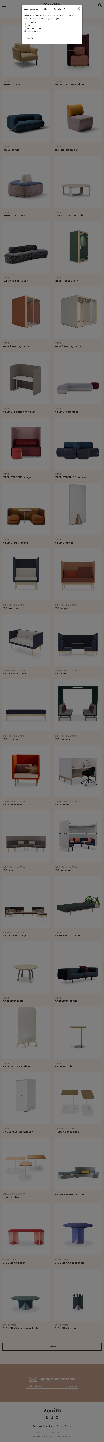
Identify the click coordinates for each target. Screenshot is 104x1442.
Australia (30, 23)
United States (32, 31)
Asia (27, 25)
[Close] (78, 9)
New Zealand (32, 28)
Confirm (31, 38)
